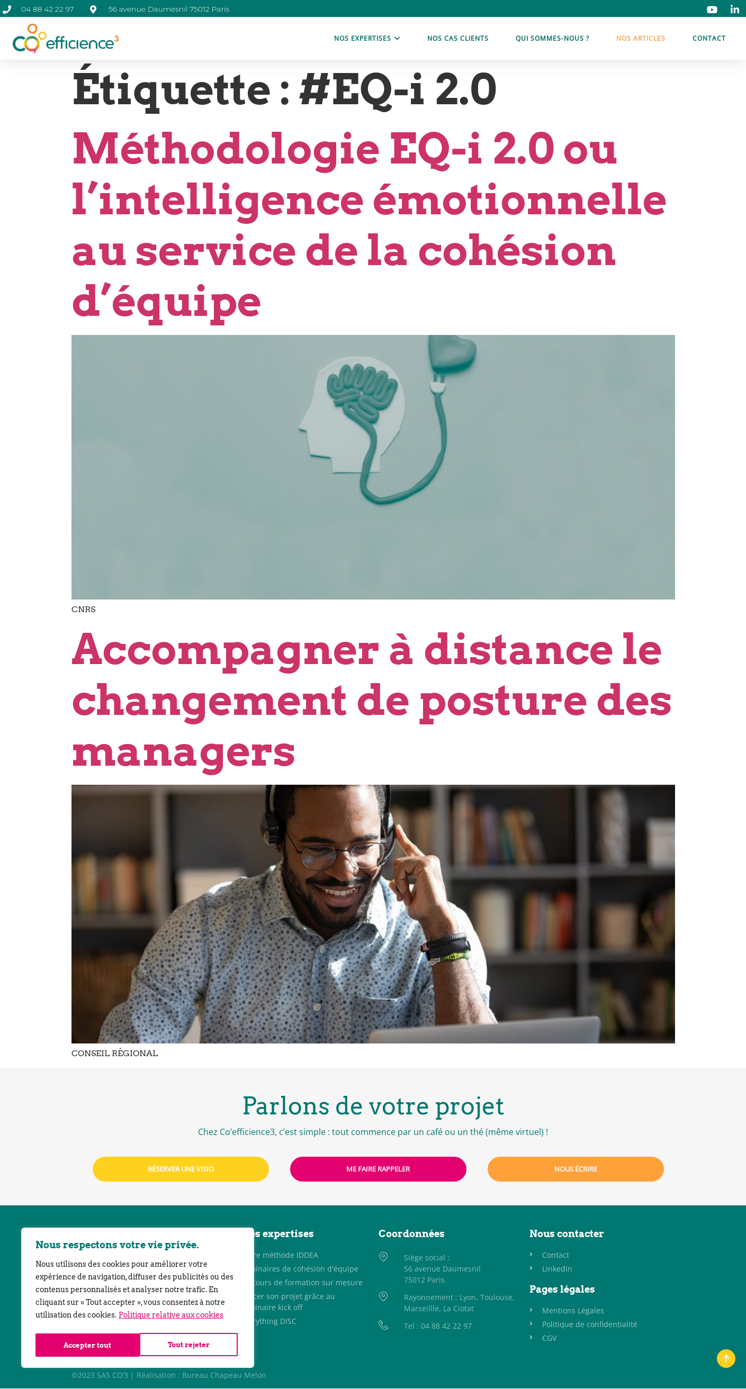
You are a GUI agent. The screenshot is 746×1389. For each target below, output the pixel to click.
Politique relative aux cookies (171, 1318)
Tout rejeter (84, 1345)
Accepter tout (188, 1345)
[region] (137, 1299)
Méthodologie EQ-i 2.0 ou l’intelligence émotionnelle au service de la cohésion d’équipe (369, 224)
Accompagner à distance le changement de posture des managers (371, 699)
